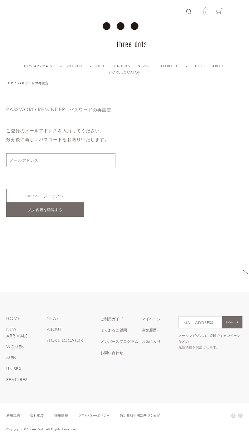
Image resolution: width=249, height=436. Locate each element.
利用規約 (13, 415)
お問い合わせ (111, 352)
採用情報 (61, 415)
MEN (100, 65)
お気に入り (151, 341)
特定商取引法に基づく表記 (140, 415)
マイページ (151, 319)
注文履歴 (149, 330)
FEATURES (121, 65)
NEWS (143, 65)
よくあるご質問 (113, 330)
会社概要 (37, 415)
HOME (13, 318)
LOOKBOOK (167, 65)
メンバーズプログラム (119, 341)
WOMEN (74, 65)
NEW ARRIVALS (38, 65)
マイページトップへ (45, 196)
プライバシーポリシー (94, 415)
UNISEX (14, 369)
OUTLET (198, 65)
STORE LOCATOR (125, 72)
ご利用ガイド (111, 319)
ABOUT (218, 65)
